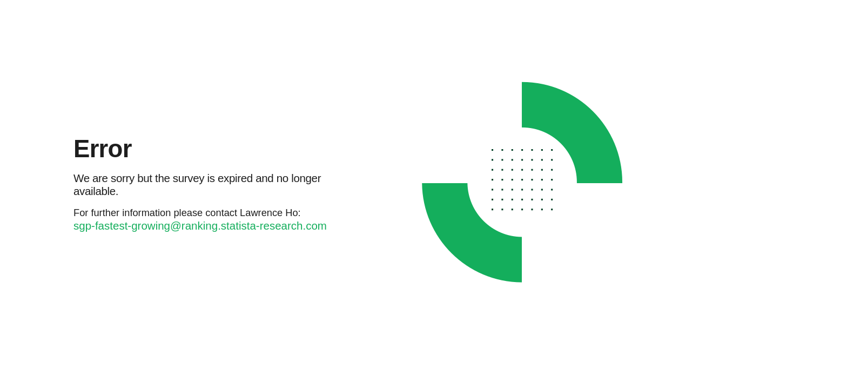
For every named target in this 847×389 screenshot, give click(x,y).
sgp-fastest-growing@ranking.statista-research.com (200, 225)
